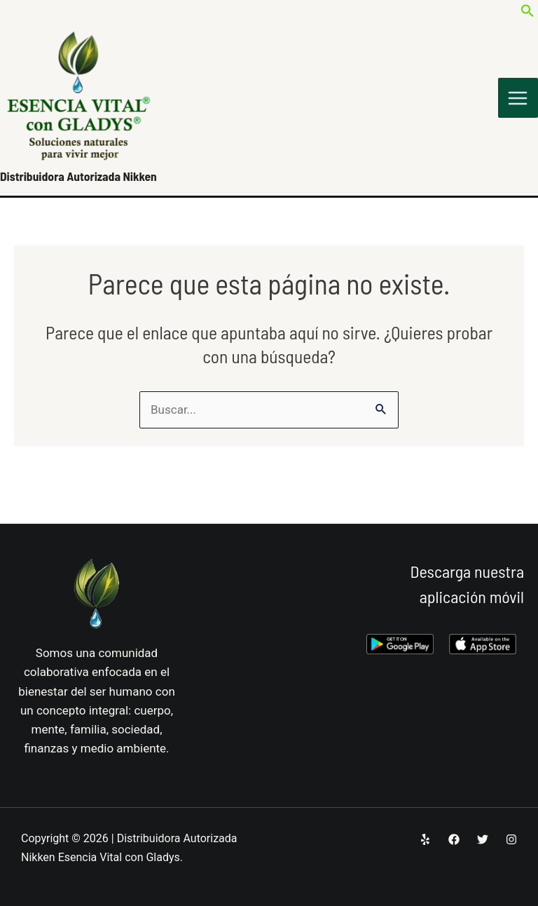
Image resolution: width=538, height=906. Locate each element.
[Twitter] (482, 839)
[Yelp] (425, 839)
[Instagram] (511, 839)
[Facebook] (454, 839)
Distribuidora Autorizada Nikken (80, 179)
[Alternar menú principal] (518, 100)
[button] (527, 13)
